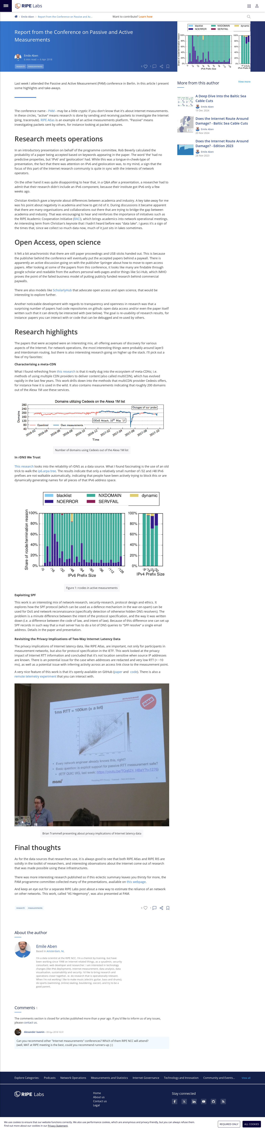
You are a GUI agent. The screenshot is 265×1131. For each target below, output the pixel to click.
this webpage (136, 882)
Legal (96, 1105)
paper (118, 672)
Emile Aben (27, 16)
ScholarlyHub (62, 290)
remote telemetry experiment (35, 676)
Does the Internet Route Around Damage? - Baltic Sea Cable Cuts (222, 121)
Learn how (145, 16)
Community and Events (218, 1078)
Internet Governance (146, 1078)
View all (246, 1077)
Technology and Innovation (181, 1078)
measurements (35, 66)
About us (99, 1097)
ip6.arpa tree (47, 471)
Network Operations (73, 1078)
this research (66, 371)
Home (97, 1093)
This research (24, 466)
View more (244, 81)
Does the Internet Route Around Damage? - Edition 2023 (222, 143)
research (20, 66)
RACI (77, 219)
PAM (51, 111)
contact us (30, 1022)
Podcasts (50, 1078)
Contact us (100, 1101)
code (133, 672)
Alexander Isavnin (34, 1032)
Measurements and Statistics (109, 1078)
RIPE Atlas (48, 120)
